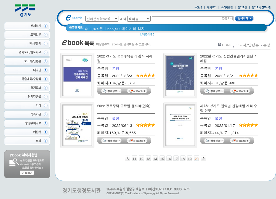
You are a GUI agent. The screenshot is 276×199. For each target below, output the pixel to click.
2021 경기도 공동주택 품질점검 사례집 (216, 35)
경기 (161, 35)
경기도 (174, 35)
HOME (227, 44)
